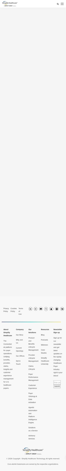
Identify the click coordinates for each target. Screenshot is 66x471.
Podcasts (44, 340)
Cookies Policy (14, 310)
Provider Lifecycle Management (33, 358)
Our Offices (20, 356)
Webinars (44, 345)
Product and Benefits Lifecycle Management (33, 344)
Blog (42, 335)
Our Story (19, 335)
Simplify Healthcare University (45, 361)
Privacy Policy (6, 310)
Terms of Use (21, 311)
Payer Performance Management (33, 377)
